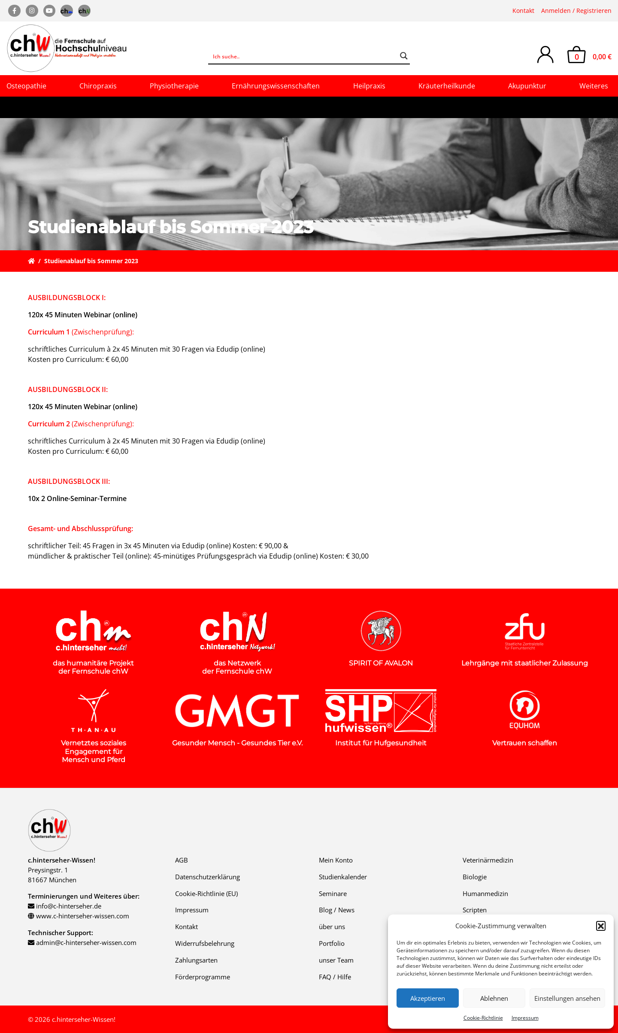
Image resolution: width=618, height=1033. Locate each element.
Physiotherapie (174, 86)
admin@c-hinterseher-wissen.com (86, 942)
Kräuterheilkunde (446, 86)
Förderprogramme (202, 976)
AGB (181, 860)
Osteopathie (26, 86)
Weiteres (593, 86)
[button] (601, 925)
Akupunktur (527, 86)
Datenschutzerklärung (207, 876)
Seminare (333, 893)
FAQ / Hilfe (335, 976)
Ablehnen (494, 998)
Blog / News (336, 909)
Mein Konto (336, 860)
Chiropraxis (98, 86)
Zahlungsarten (196, 960)
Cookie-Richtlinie (483, 1017)
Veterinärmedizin (488, 860)
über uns (332, 926)
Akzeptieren (427, 998)
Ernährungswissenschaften (276, 86)
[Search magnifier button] (404, 56)
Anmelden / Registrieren (576, 10)
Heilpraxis (369, 86)
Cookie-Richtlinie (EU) (206, 893)
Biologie (475, 876)
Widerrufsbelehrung (204, 943)
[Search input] (303, 55)
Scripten (475, 909)
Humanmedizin (485, 893)
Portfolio (332, 943)
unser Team (336, 960)
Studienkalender (343, 876)
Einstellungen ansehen (567, 998)
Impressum (525, 1017)
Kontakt (523, 10)
